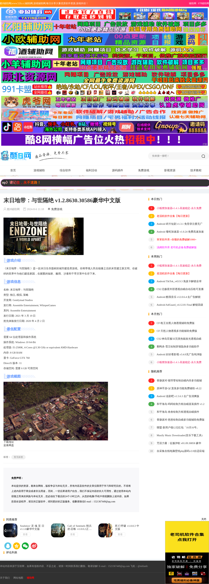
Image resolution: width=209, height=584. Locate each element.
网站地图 (18, 578)
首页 (13, 170)
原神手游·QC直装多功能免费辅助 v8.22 (175, 388)
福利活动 (95, 170)
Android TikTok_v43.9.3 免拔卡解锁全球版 (175, 281)
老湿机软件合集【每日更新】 (169, 216)
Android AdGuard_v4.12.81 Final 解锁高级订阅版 (175, 305)
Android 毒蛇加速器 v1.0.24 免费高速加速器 (176, 232)
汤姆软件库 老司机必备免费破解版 (172, 247)
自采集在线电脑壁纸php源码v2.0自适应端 (176, 451)
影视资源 (169, 170)
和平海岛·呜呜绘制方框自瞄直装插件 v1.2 (176, 404)
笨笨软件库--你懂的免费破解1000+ (172, 239)
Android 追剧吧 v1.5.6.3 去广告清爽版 (173, 396)
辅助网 (192, 3)
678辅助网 (203, 3)
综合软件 (69, 170)
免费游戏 (143, 170)
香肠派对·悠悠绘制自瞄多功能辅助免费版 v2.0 (176, 420)
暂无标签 (18, 457)
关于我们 (5, 578)
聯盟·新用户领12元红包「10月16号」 (173, 427)
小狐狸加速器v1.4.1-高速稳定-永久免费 (175, 208)
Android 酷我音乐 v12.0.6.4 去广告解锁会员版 (174, 297)
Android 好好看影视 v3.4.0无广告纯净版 (175, 354)
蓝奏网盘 (8, 445)
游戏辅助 (43, 170)
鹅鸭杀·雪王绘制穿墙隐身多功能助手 (173, 346)
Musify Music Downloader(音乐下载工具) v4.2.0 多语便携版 (175, 435)
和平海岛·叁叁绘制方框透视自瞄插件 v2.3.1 (173, 412)
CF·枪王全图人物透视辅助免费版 (171, 323)
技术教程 (196, 170)
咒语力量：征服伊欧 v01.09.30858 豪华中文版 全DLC (174, 443)
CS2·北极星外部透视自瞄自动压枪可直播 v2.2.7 (176, 289)
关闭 (203, 519)
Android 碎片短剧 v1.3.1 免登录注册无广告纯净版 (175, 224)
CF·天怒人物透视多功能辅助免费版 (172, 331)
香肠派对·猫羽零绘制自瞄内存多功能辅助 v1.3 (175, 380)
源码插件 (121, 170)
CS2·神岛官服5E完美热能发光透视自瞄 (174, 339)
